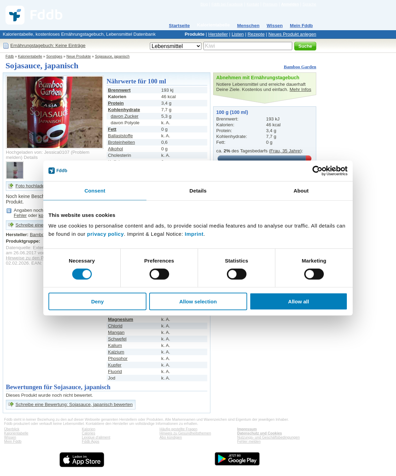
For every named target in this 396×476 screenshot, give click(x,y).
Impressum (247, 429)
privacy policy (105, 234)
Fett (112, 129)
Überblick (11, 429)
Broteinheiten (121, 142)
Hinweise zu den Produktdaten (37, 257)
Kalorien (88, 429)
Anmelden (290, 4)
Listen (238, 34)
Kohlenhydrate (124, 109)
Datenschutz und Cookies (259, 433)
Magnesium (120, 319)
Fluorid (115, 371)
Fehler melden (249, 441)
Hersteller (218, 34)
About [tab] (301, 190)
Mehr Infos (300, 89)
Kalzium (116, 352)
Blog (204, 4)
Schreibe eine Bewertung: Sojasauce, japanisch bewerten (74, 404)
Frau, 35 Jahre (285, 150)
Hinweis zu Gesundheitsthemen (185, 433)
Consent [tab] (95, 190)
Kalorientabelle (213, 24)
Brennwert (119, 90)
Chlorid (115, 325)
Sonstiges (54, 56)
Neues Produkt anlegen (292, 34)
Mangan (116, 332)
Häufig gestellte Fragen (178, 429)
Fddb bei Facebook (227, 4)
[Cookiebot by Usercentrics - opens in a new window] (317, 170)
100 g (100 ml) (232, 112)
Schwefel (117, 338)
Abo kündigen (171, 437)
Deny (97, 301)
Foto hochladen (31, 185)
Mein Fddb (301, 25)
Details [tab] (198, 190)
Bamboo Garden (300, 66)
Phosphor (118, 358)
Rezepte (256, 34)
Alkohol (115, 148)
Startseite (179, 25)
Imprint (194, 234)
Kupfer (114, 365)
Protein (116, 103)
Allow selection (198, 301)
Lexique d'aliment (96, 437)
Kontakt (252, 4)
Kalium (115, 345)
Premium (270, 4)
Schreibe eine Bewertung (41, 225)
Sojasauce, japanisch (112, 56)
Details (31, 157)
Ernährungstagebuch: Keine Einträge (48, 45)
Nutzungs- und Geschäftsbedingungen (268, 437)
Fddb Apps (90, 441)
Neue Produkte (78, 56)
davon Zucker (125, 116)
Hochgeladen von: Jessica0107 (37, 152)
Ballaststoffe (120, 135)
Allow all (298, 301)
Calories (88, 433)
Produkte (195, 34)
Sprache (309, 4)
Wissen (275, 25)
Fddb (10, 56)
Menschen (248, 25)
